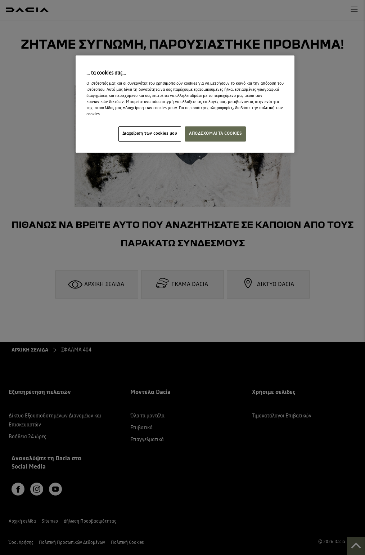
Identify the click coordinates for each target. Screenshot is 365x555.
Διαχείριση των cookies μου (149, 133)
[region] (185, 104)
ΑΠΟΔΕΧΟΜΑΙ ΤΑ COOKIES (215, 133)
